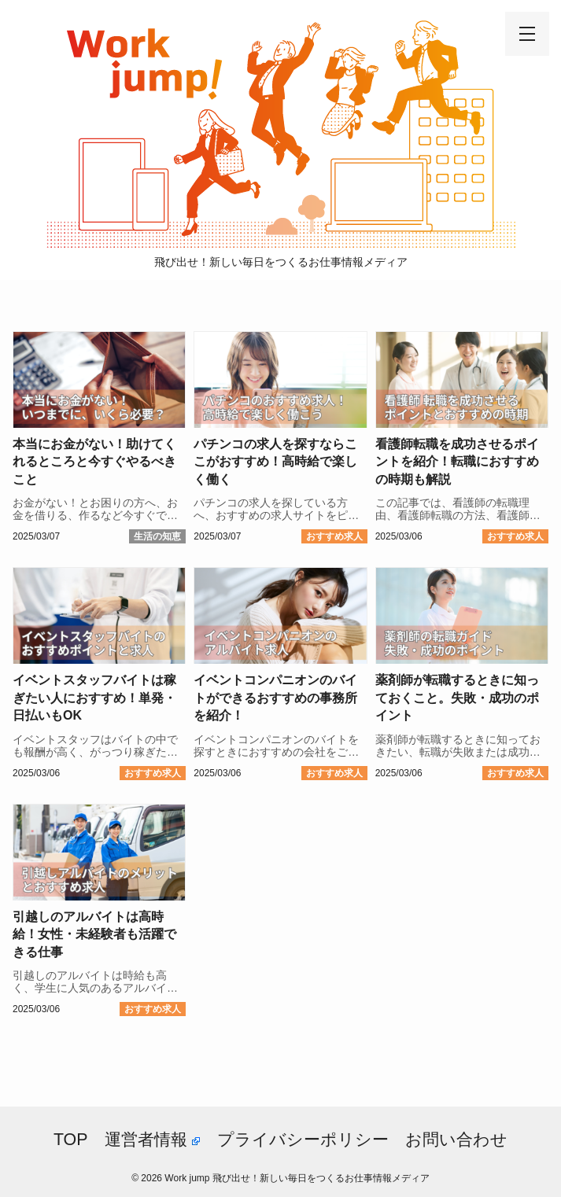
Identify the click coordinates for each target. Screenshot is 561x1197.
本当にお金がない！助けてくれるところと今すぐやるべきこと (94, 461)
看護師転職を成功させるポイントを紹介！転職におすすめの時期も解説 (457, 461)
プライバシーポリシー (303, 1139)
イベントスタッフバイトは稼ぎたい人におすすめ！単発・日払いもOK (94, 697)
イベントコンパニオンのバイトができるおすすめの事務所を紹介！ (275, 697)
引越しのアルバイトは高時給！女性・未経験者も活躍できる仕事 (94, 934)
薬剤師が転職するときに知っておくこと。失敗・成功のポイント (457, 697)
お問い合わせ (456, 1139)
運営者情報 (152, 1139)
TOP (71, 1139)
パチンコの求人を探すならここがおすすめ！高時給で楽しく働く (275, 461)
